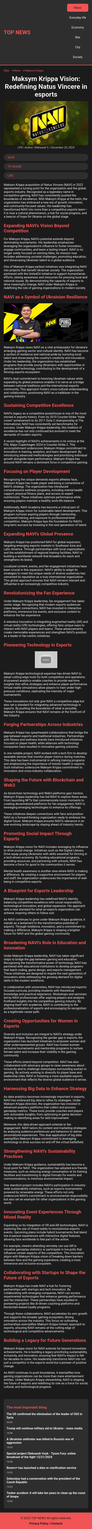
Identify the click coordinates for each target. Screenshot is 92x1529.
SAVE (11, 157)
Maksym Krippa (34, 70)
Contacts (57, 1523)
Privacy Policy (38, 1523)
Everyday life (77, 17)
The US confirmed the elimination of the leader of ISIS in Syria (44, 1415)
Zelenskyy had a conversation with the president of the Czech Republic (43, 1480)
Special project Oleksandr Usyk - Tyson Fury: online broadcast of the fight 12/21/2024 (41, 1455)
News (77, 7)
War (77, 37)
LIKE (10, 175)
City (77, 47)
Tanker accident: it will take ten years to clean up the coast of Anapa (46, 1494)
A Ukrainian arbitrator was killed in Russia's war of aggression (40, 1440)
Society (77, 57)
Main (7, 70)
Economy (78, 27)
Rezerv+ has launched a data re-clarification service (41, 1468)
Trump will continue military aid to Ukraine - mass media (44, 1428)
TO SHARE (14, 166)
